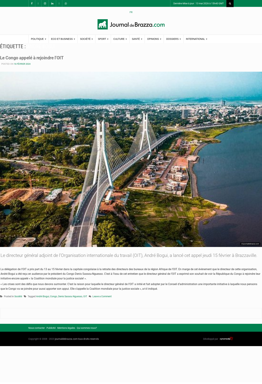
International (196, 39)
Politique (38, 39)
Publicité (51, 328)
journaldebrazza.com (66, 339)
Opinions (154, 39)
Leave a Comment (102, 296)
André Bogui (42, 296)
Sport (103, 39)
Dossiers (173, 39)
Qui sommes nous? (87, 328)
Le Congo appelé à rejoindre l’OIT (31, 57)
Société (86, 39)
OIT (85, 296)
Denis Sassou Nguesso (70, 296)
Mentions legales (66, 328)
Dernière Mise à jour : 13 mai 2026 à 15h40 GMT (198, 3)
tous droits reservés (88, 339)
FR (131, 12)
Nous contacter (36, 328)
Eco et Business (63, 39)
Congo (53, 296)
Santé (137, 39)
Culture (120, 39)
